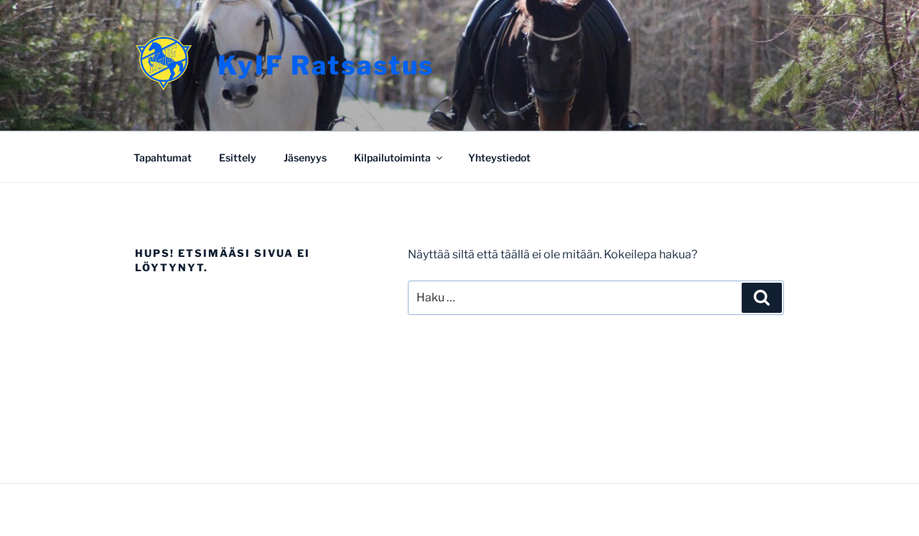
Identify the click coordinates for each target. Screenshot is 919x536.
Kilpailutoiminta (399, 157)
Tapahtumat (163, 157)
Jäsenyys (305, 157)
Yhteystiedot (499, 157)
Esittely (237, 157)
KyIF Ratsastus (326, 65)
